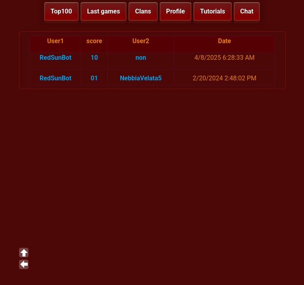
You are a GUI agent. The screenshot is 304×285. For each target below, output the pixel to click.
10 (94, 57)
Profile (175, 11)
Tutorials (212, 11)
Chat (246, 11)
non (140, 57)
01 (94, 78)
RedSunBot (55, 57)
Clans (143, 11)
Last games (103, 11)
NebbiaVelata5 (141, 78)
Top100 (61, 11)
